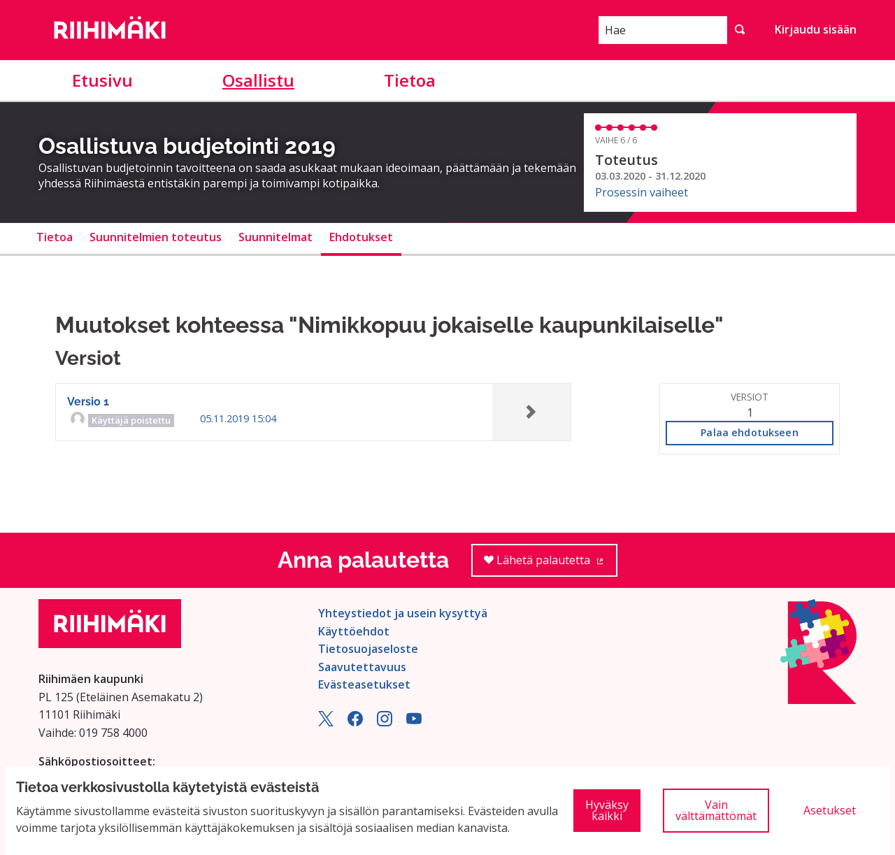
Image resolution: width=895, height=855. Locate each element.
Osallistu (258, 80)
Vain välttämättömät (716, 810)
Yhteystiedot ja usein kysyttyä (402, 613)
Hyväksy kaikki (607, 810)
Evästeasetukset (364, 684)
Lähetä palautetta (550, 564)
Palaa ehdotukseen (749, 432)
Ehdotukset (361, 237)
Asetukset (829, 810)
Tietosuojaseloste (368, 648)
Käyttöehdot (353, 631)
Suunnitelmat (275, 237)
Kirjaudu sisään (816, 29)
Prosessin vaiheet (641, 192)
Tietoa (410, 80)
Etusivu (102, 80)
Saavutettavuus (362, 667)
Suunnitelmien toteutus (156, 237)
